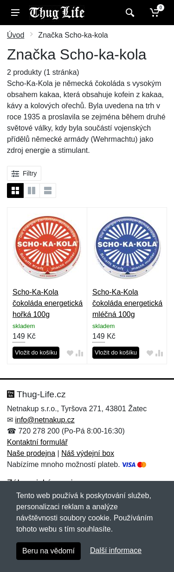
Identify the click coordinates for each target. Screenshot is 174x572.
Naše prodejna (31, 453)
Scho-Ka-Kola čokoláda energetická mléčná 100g (127, 303)
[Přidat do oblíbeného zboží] (70, 353)
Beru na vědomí (48, 551)
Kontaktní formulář (37, 442)
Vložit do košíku (36, 352)
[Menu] (15, 12)
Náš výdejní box (87, 453)
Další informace (116, 550)
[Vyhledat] (128, 12)
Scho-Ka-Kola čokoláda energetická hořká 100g (48, 303)
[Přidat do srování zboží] (79, 353)
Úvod (15, 35)
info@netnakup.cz (44, 420)
